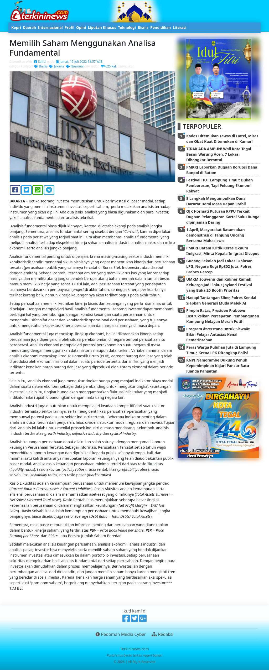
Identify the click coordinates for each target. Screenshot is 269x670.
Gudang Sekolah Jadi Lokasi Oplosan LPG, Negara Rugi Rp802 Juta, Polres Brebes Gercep (219, 266)
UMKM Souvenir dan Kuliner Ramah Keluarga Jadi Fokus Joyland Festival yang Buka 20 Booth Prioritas (219, 285)
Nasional (75, 66)
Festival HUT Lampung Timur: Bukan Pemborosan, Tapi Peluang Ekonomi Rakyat (219, 185)
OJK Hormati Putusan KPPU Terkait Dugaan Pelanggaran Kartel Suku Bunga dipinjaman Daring (223, 217)
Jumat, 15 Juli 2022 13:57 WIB (79, 61)
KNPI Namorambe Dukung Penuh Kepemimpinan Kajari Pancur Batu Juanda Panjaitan (217, 366)
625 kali (109, 66)
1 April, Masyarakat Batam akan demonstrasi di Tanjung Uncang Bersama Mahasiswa (215, 235)
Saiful (40, 61)
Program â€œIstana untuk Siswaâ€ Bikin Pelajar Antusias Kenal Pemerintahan (219, 334)
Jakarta (56, 66)
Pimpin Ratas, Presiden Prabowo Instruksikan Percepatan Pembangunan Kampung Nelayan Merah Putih (222, 316)
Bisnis (41, 66)
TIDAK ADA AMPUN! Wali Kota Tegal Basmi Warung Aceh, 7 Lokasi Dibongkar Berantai (218, 154)
